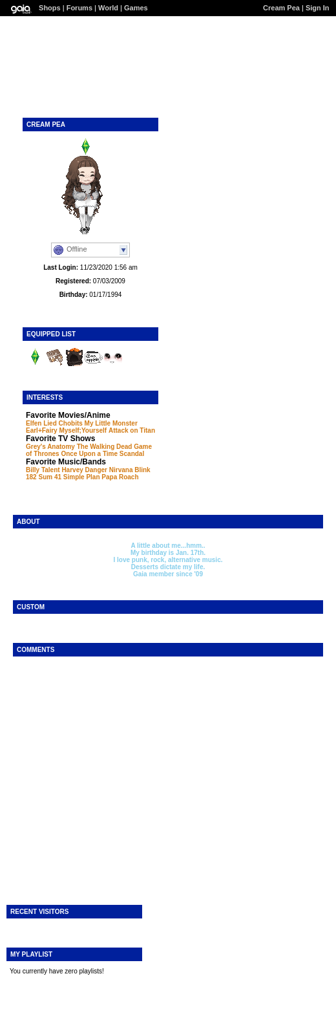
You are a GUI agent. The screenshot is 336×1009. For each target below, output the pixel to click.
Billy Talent (43, 469)
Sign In (318, 8)
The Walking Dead (104, 446)
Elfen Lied (41, 423)
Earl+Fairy (42, 430)
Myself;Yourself (83, 430)
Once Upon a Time (89, 453)
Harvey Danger (84, 469)
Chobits (71, 423)
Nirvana (121, 469)
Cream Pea (281, 8)
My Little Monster (111, 423)
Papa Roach (119, 477)
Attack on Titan (132, 430)
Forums (79, 8)
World (108, 8)
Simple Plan (81, 477)
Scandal (132, 453)
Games (136, 8)
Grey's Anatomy (50, 446)
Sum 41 (49, 477)
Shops (50, 8)
